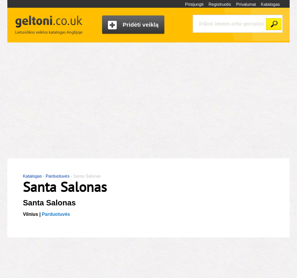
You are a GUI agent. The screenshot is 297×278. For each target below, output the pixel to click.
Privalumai (246, 4)
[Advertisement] (148, 100)
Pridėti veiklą (133, 25)
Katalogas (270, 4)
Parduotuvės (56, 214)
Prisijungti (194, 4)
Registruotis (219, 4)
